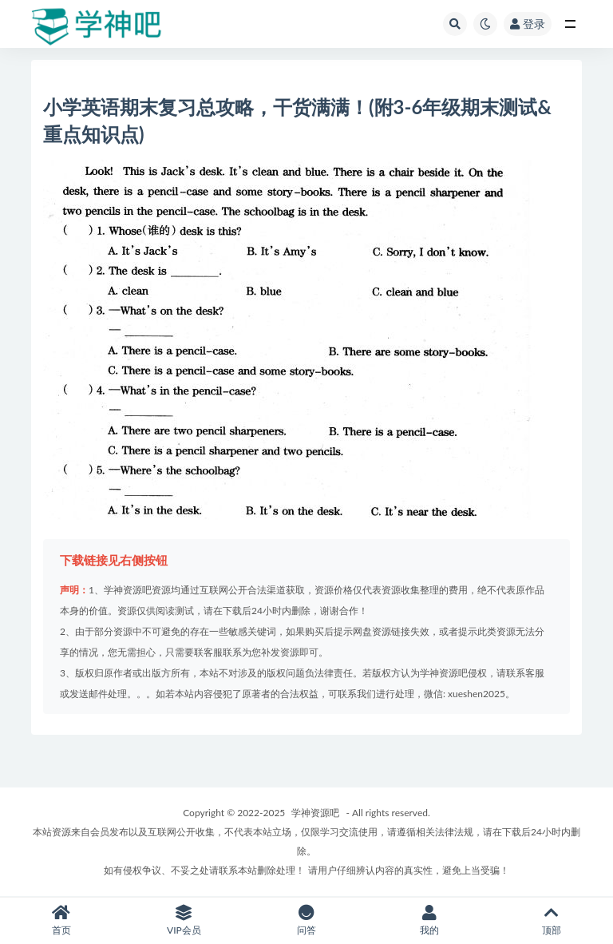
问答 (306, 920)
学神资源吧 (315, 813)
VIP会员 (184, 920)
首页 (61, 920)
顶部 (551, 920)
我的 (429, 920)
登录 (527, 23)
